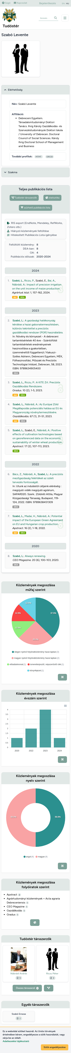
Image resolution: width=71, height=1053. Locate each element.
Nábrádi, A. (18, 284)
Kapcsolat (20, 2)
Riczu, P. (29, 280)
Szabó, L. (17, 280)
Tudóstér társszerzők (24, 197)
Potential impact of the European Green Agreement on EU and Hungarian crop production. (37, 520)
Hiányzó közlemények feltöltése (28, 231)
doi (14, 297)
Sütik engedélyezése (55, 1047)
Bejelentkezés (47, 3)
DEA (22, 297)
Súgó (6, 2)
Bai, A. (51, 280)
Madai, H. (30, 516)
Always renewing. (35, 556)
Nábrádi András (18, 973)
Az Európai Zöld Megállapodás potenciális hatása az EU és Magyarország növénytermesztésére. (37, 408)
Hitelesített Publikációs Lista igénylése (32, 235)
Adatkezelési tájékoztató (16, 1041)
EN (63, 3)
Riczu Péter (52, 973)
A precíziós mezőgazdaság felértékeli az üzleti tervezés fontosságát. (37, 478)
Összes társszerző (27, 988)
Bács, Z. (17, 474)
